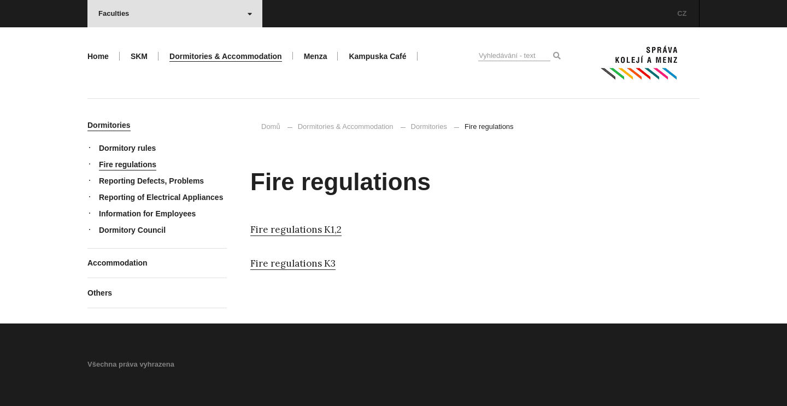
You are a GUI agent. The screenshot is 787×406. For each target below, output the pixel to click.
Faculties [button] (175, 13)
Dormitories (429, 126)
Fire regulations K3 (293, 263)
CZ (681, 13)
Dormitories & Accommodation (345, 126)
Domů (270, 126)
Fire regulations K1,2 (296, 229)
